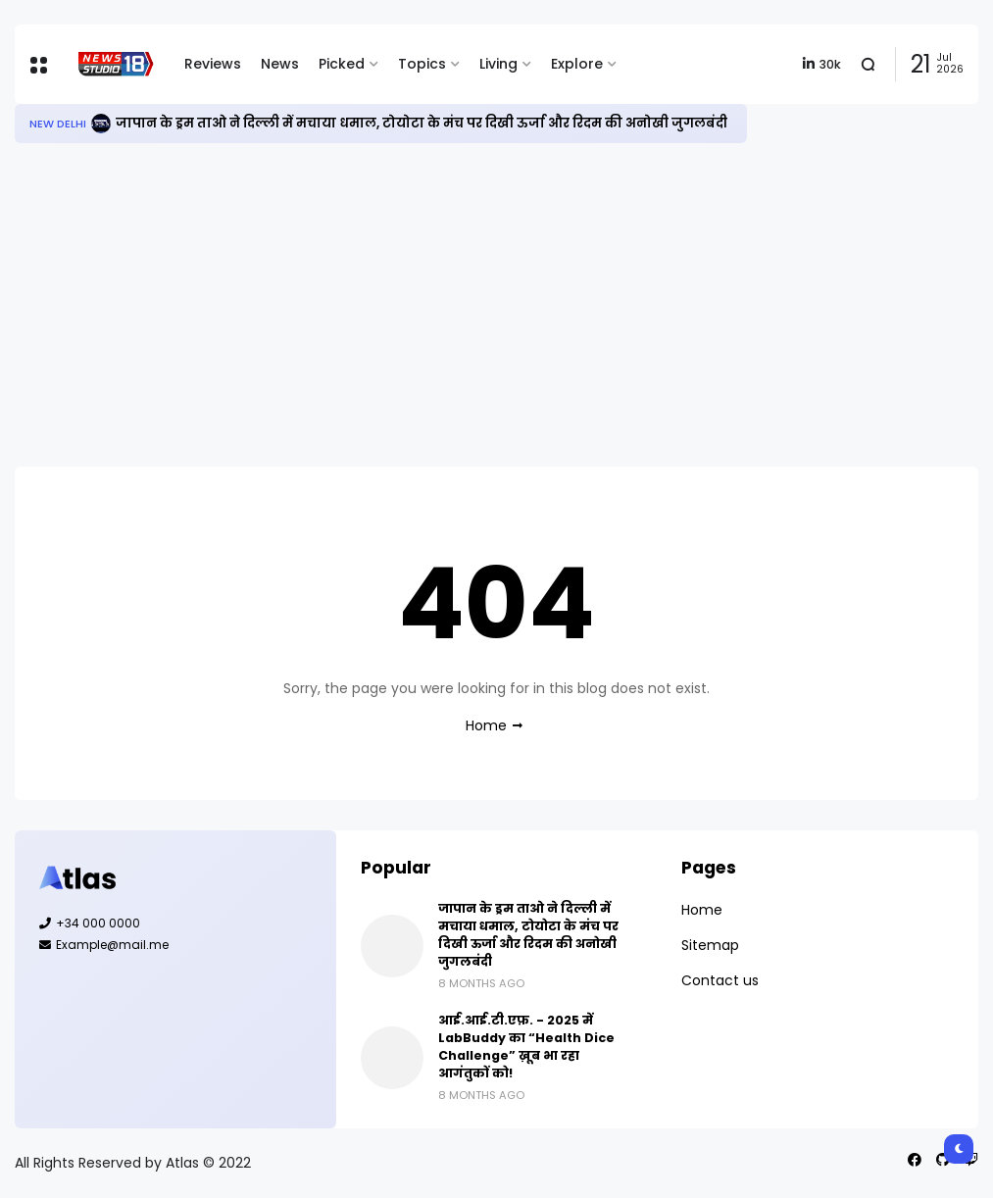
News (280, 64)
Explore (577, 64)
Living (498, 64)
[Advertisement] (496, 305)
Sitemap (710, 945)
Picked (342, 64)
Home (486, 725)
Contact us (720, 980)
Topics (422, 64)
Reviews (212, 64)
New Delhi (57, 123)
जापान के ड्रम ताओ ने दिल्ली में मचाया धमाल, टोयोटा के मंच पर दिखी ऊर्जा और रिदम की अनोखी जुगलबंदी (421, 123)
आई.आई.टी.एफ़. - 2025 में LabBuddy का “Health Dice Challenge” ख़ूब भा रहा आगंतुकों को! (526, 1046)
